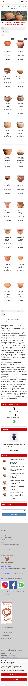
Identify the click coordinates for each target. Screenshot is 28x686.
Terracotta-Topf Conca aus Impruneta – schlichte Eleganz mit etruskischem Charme (7, 239)
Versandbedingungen (6, 537)
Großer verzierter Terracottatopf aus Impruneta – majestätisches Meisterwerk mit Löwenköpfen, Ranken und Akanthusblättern (7, 212)
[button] (2, 28)
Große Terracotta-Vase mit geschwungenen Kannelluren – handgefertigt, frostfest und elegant (20, 78)
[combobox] (11, 28)
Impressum (4, 530)
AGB (3, 542)
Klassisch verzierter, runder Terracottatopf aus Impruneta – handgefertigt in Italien (20, 293)
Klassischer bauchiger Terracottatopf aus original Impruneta (20, 51)
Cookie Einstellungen (6, 549)
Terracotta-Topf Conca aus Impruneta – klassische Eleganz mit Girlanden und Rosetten (20, 239)
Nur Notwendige (14, 679)
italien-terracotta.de (6, 566)
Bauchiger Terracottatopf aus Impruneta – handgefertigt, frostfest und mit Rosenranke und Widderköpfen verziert (7, 132)
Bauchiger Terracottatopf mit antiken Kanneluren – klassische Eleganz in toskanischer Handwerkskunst (20, 212)
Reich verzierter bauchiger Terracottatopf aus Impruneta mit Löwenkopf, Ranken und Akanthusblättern (20, 266)
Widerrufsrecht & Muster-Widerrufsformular (10, 544)
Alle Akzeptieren (14, 674)
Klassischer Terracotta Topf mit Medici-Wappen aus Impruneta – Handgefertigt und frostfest (7, 266)
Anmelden (14, 514)
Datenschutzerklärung (9, 671)
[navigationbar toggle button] (26, 2)
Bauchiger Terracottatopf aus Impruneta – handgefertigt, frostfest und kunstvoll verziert (20, 105)
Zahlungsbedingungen (6, 535)
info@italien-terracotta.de (11, 657)
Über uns (4, 532)
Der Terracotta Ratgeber (7, 573)
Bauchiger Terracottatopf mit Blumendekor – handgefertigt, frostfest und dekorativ (20, 159)
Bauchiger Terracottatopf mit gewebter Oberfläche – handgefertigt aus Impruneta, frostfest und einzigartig (7, 159)
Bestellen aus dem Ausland (7, 539)
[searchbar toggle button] (19, 2)
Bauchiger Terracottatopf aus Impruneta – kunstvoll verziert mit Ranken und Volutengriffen (7, 185)
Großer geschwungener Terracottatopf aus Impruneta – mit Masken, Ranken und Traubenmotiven (20, 185)
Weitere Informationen (14, 683)
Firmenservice (5, 528)
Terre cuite (4, 578)
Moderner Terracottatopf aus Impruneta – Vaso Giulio (7, 51)
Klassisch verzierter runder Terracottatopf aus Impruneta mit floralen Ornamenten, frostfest (7, 293)
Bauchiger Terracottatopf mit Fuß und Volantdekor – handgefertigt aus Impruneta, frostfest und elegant (20, 132)
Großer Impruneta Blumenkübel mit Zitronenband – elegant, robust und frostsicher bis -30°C (7, 78)
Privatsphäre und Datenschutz (8, 546)
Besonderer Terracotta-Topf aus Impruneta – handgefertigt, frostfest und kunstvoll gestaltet (7, 105)
